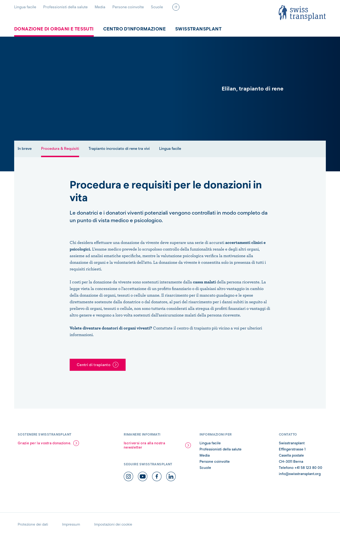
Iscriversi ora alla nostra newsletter (144, 445)
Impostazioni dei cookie (113, 524)
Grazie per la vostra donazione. (44, 443)
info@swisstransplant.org (300, 474)
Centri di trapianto (93, 365)
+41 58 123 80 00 (308, 468)
